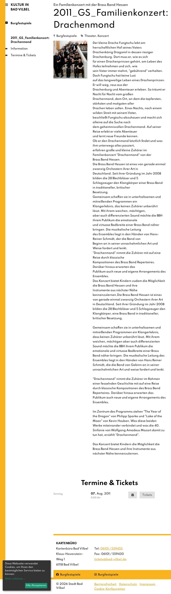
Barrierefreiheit (105, 584)
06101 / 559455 (111, 548)
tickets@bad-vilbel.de (110, 559)
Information (19, 48)
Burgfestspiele (21, 23)
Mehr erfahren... (15, 579)
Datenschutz (128, 584)
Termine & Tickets (23, 55)
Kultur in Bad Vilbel (20, 7)
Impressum (147, 584)
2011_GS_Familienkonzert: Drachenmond (29, 40)
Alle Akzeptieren (36, 585)
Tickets (147, 495)
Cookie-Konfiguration (109, 589)
